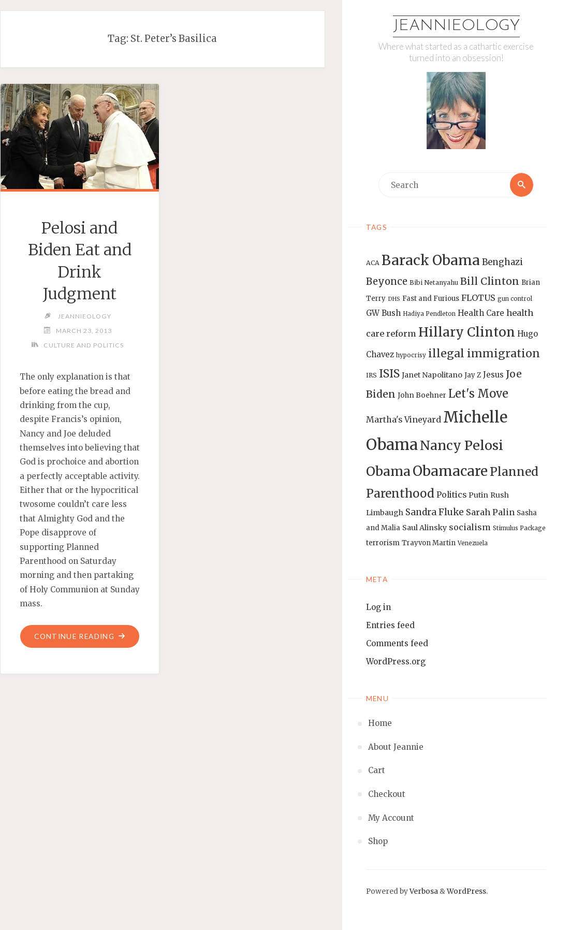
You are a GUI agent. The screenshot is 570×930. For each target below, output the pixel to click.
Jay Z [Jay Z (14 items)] (472, 375)
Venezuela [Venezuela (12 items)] (473, 543)
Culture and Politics (83, 345)
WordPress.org (396, 661)
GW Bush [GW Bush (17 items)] (383, 313)
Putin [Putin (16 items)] (478, 495)
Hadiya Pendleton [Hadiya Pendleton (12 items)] (429, 313)
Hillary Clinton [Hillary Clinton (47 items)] (466, 332)
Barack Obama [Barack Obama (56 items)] (431, 260)
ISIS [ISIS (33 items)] (389, 374)
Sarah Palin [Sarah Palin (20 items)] (490, 512)
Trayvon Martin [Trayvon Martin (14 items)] (429, 543)
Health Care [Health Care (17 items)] (481, 313)
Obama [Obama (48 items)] (388, 471)
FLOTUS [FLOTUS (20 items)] (478, 298)
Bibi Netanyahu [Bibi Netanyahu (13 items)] (434, 282)
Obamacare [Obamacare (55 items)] (450, 470)
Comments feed (397, 643)
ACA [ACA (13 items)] (372, 263)
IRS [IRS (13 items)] (371, 375)
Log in (378, 607)
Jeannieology (456, 26)
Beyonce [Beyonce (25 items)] (386, 281)
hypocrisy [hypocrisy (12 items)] (411, 355)
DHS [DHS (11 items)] (394, 299)
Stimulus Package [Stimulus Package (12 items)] (519, 528)
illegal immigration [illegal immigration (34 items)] (484, 353)
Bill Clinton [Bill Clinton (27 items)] (489, 281)
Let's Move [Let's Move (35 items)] (478, 393)
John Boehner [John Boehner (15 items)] (422, 395)
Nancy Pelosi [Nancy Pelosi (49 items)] (461, 445)
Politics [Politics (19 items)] (451, 494)
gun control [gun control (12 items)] (515, 298)
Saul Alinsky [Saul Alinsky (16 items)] (424, 528)
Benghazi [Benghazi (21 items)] (502, 262)
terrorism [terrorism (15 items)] (383, 543)
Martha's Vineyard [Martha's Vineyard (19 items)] (403, 419)
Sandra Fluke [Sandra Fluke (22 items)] (434, 512)
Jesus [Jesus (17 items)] (493, 375)
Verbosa (423, 891)
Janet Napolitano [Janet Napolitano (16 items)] (432, 375)
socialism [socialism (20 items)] (470, 527)
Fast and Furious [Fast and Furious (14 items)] (430, 298)
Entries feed (390, 625)
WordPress (466, 891)
